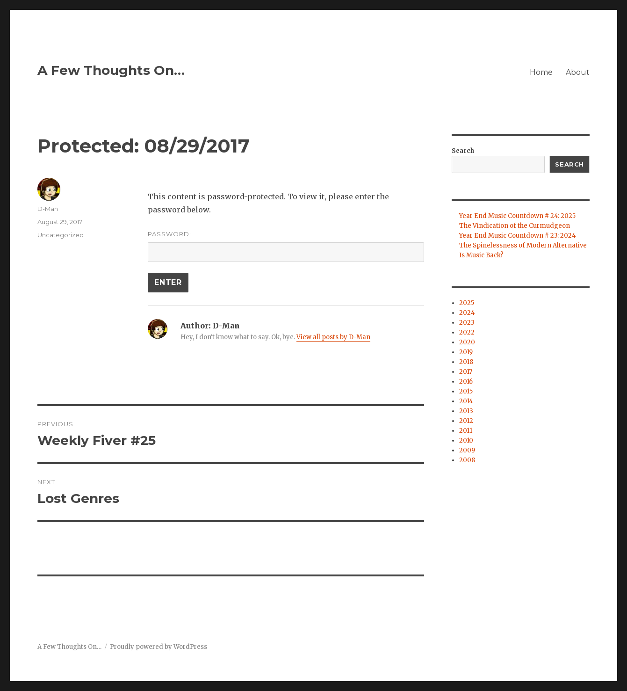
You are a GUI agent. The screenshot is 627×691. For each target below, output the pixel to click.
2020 (467, 342)
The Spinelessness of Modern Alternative (523, 245)
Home (541, 72)
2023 (467, 323)
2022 (467, 332)
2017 (465, 372)
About (578, 72)
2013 (466, 411)
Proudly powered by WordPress (158, 647)
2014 (466, 401)
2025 (466, 303)
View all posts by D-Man (333, 337)
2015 (466, 391)
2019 (466, 352)
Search (463, 151)
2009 (467, 450)
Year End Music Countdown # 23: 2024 (517, 236)
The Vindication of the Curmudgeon (514, 226)
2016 (466, 382)
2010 (466, 440)
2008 (467, 460)
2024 (467, 313)
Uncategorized (60, 235)
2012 (466, 421)
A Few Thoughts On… (111, 70)
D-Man (47, 208)
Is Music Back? (481, 255)
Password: (286, 246)
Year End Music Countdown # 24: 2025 (517, 216)
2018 (466, 362)
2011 (465, 431)
